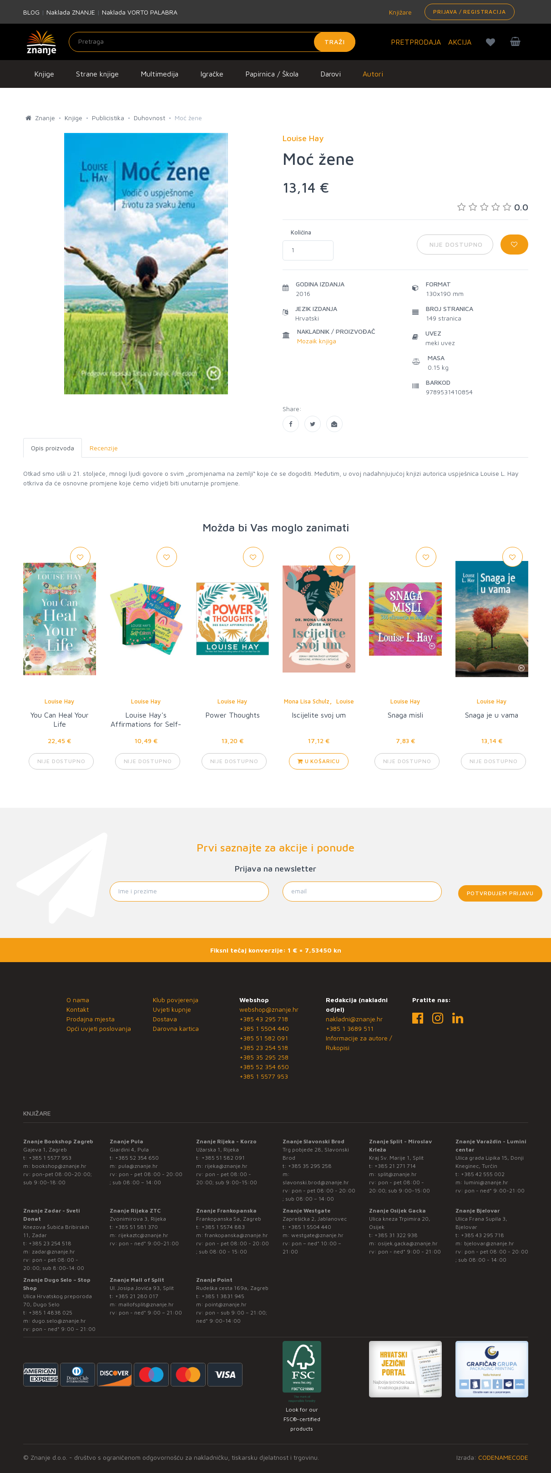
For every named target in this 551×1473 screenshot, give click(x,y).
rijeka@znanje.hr (226, 1165)
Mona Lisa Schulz (306, 701)
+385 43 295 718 (263, 1019)
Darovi (330, 74)
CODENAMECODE (503, 1457)
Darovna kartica (176, 1028)
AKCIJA (459, 42)
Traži (334, 42)
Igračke (211, 74)
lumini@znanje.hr (486, 1182)
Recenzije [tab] (104, 448)
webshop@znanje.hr (268, 1009)
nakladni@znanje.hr (354, 1019)
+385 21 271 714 (395, 1165)
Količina (301, 232)
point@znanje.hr (226, 1304)
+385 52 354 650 (264, 1066)
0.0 (492, 207)
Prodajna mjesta (90, 1019)
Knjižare (399, 12)
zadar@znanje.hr (53, 1251)
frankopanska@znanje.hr (236, 1235)
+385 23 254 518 (263, 1047)
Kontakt (77, 1009)
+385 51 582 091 (263, 1038)
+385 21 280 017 (136, 1296)
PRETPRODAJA (416, 42)
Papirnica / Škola (271, 74)
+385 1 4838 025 (50, 1312)
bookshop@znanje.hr (59, 1165)
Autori (373, 74)
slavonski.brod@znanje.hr (316, 1182)
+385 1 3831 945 (223, 1296)
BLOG (31, 12)
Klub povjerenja (175, 1000)
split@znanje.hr (397, 1174)
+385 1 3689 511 (350, 1028)
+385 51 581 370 (136, 1226)
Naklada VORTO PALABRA (139, 12)
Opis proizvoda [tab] (52, 448)
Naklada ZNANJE (70, 12)
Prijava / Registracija (469, 11)
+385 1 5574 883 (223, 1226)
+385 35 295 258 (263, 1057)
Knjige (44, 74)
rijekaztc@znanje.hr (143, 1235)
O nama (77, 1000)
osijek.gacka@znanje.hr (408, 1243)
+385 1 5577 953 (263, 1076)
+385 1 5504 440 (264, 1028)
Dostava (165, 1019)
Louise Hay (59, 701)
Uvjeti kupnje (172, 1009)
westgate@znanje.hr (317, 1235)
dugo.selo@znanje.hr (59, 1320)
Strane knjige (97, 74)
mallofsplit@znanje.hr (146, 1304)
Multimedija (159, 74)
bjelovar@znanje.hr (489, 1243)
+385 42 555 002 (483, 1174)
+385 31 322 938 (396, 1235)
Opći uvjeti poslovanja (98, 1028)
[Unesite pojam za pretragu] (212, 42)
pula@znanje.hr (138, 1165)
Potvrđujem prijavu (500, 893)
